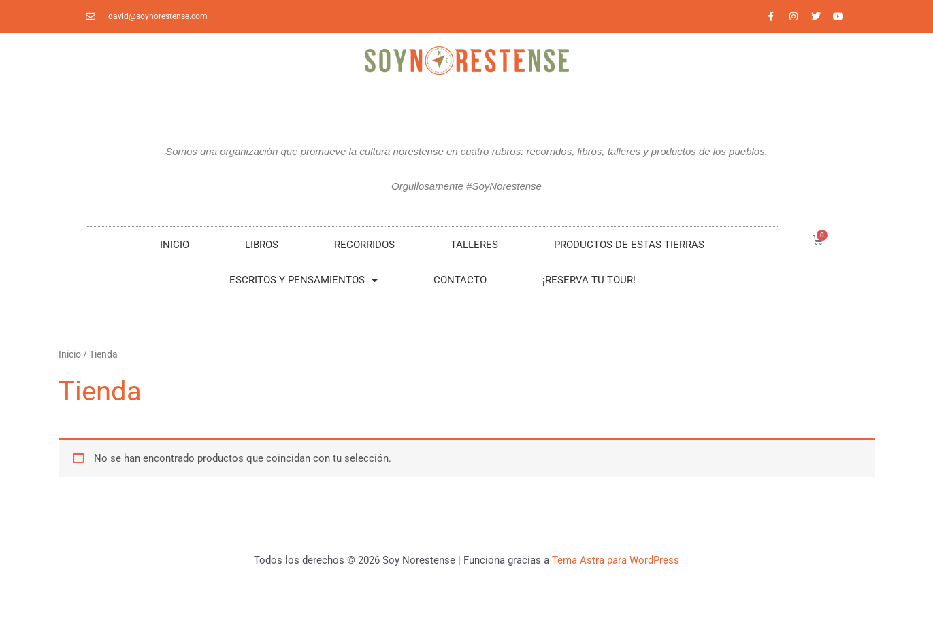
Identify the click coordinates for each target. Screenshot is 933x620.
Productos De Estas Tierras (629, 245)
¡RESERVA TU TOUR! (589, 280)
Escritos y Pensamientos (303, 280)
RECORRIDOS (364, 245)
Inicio (174, 245)
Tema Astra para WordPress (615, 560)
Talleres (474, 245)
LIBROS (261, 245)
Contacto (460, 280)
